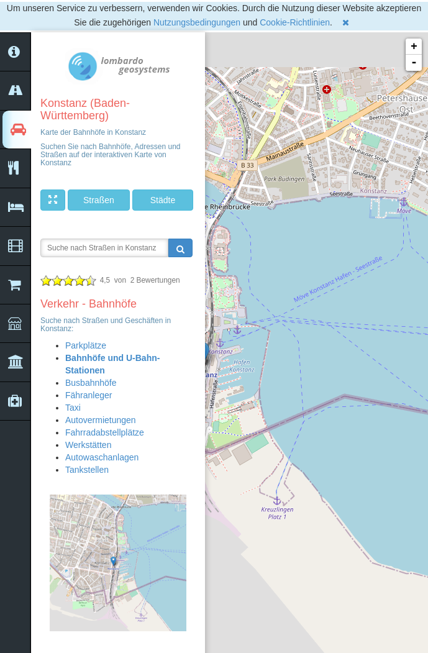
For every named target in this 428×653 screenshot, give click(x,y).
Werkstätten (88, 445)
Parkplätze (85, 345)
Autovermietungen (100, 420)
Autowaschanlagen (102, 457)
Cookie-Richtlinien (295, 22)
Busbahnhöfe (91, 383)
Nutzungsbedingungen (196, 22)
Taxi (73, 408)
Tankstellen (87, 470)
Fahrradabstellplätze (104, 432)
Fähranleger (88, 395)
